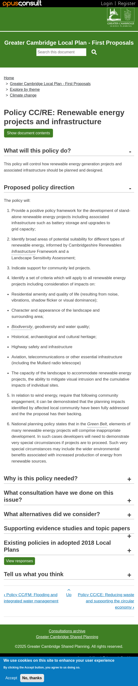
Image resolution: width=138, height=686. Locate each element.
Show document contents (28, 133)
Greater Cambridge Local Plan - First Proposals (50, 84)
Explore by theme (25, 89)
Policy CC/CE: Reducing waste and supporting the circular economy (106, 600)
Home (9, 78)
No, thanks (32, 678)
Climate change (23, 95)
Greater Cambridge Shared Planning (67, 637)
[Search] (61, 52)
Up (68, 594)
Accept (11, 678)
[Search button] (94, 52)
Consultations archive (67, 631)
